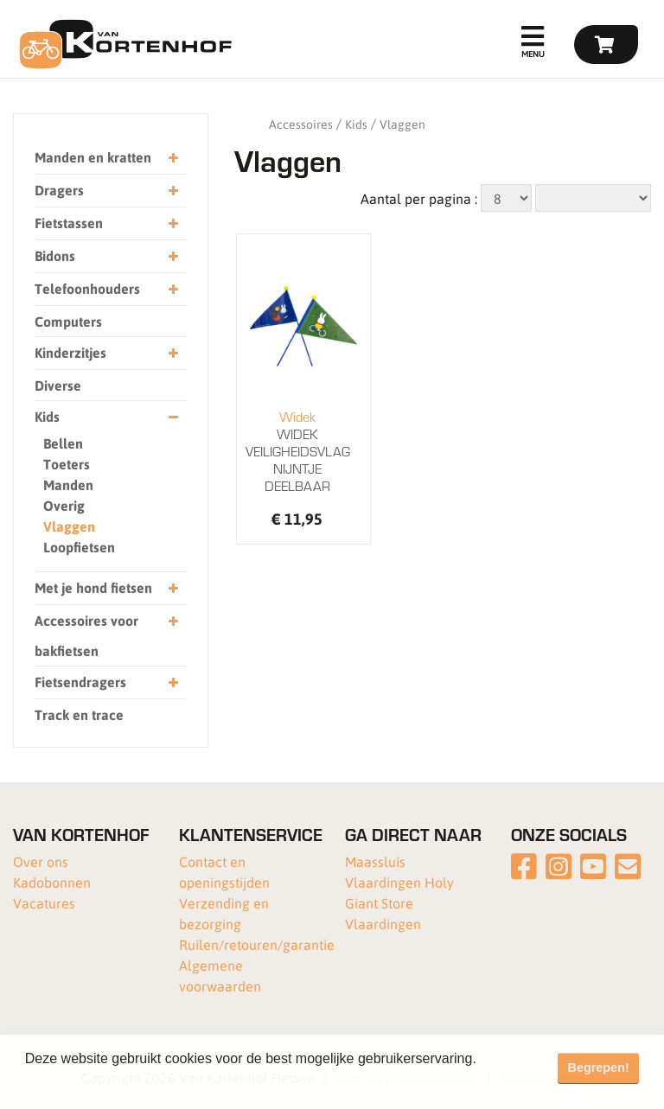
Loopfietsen (79, 547)
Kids (106, 417)
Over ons (40, 861)
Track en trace (79, 714)
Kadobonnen (52, 882)
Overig (64, 505)
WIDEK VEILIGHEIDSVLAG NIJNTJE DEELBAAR (298, 451)
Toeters (66, 464)
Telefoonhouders (106, 289)
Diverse (58, 385)
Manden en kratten (106, 158)
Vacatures (44, 903)
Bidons (106, 256)
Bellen (63, 443)
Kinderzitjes (106, 353)
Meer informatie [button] (76, 1081)
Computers (68, 321)
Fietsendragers (106, 682)
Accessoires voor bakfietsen (106, 632)
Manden (68, 484)
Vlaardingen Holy (399, 882)
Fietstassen (106, 223)
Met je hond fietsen (106, 588)
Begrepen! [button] (598, 1067)
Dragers (106, 191)
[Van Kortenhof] (123, 44)
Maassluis (375, 861)
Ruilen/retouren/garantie (257, 944)
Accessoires (301, 123)
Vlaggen (69, 526)
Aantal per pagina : (419, 198)
